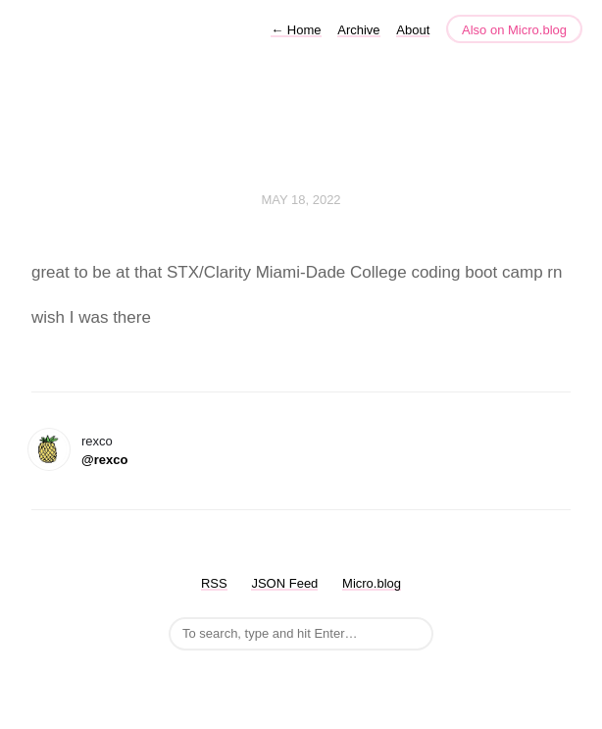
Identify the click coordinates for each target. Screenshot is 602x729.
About (412, 30)
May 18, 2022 (300, 199)
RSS (214, 583)
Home (296, 30)
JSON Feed (284, 583)
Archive (358, 30)
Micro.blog (371, 583)
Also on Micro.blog (514, 30)
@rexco (104, 459)
